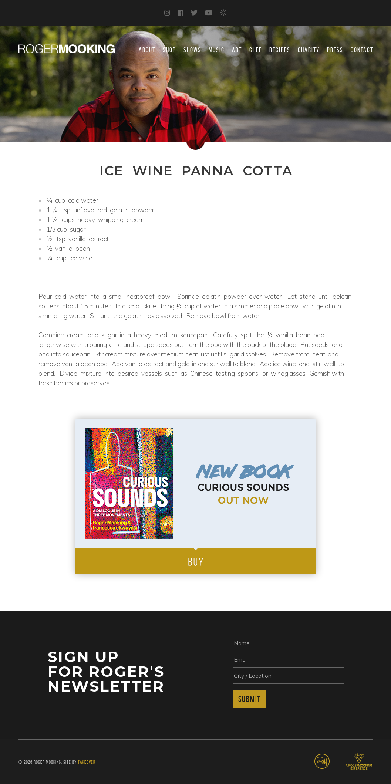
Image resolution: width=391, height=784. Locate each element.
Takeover (86, 762)
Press (335, 50)
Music (217, 50)
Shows (192, 50)
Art (237, 50)
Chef (255, 50)
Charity (309, 50)
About (147, 50)
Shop (169, 50)
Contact (362, 50)
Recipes (279, 50)
